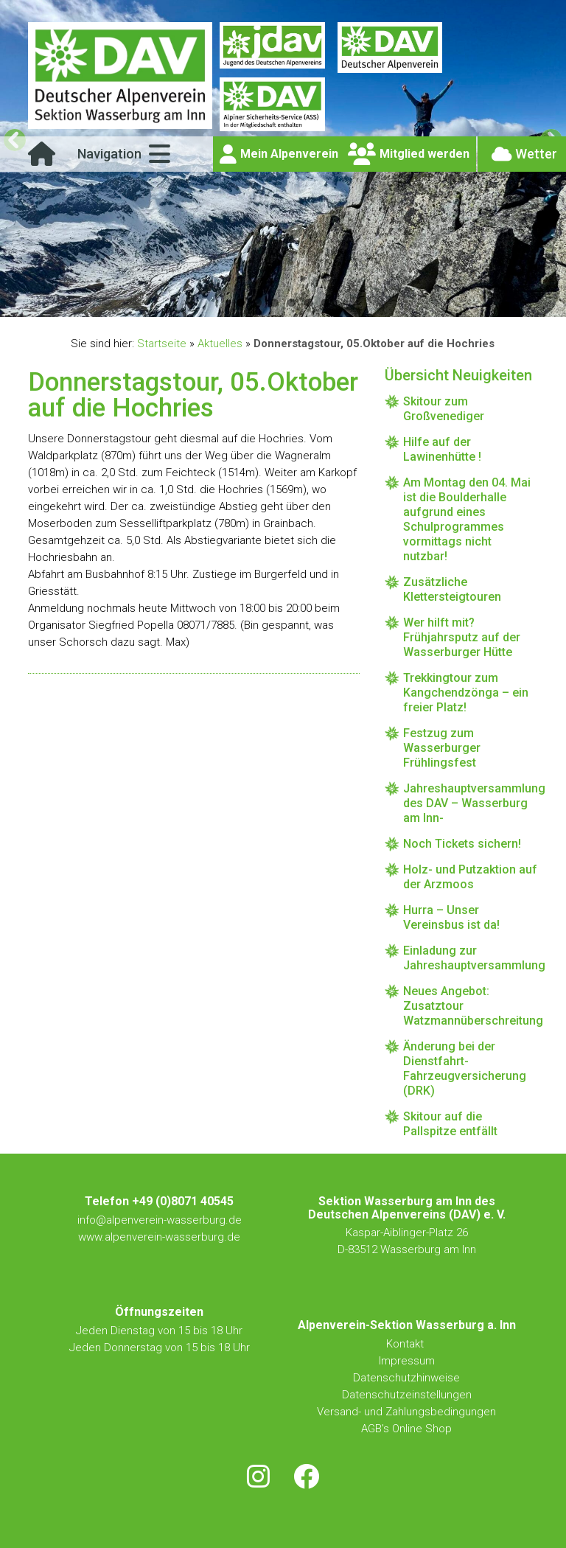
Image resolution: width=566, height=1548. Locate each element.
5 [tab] (308, 303)
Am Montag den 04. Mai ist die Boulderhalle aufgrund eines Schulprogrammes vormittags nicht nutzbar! (467, 519)
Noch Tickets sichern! (462, 844)
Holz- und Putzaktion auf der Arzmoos (470, 876)
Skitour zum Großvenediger (443, 408)
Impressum (407, 1360)
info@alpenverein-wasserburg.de (159, 1220)
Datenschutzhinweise (406, 1377)
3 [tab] (274, 303)
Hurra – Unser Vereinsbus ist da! (451, 917)
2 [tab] (258, 303)
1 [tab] (241, 303)
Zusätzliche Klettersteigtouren (452, 589)
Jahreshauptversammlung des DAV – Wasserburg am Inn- (470, 803)
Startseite (161, 343)
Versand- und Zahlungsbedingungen (406, 1411)
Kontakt (406, 1343)
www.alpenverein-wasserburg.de (159, 1237)
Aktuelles (220, 343)
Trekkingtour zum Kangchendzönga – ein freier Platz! (465, 692)
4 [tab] (291, 303)
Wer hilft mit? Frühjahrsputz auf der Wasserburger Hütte (461, 637)
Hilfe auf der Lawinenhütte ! (442, 449)
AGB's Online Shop (406, 1428)
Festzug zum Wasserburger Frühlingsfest (442, 748)
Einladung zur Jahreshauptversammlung (470, 958)
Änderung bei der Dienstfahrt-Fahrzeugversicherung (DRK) (464, 1068)
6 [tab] (325, 303)
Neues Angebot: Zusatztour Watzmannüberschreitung (470, 1006)
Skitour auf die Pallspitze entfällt (450, 1123)
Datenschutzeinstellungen (407, 1394)
